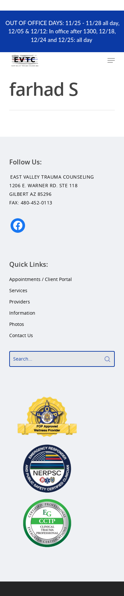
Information (22, 313)
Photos (16, 324)
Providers (19, 301)
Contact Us (21, 335)
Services (18, 290)
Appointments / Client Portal (40, 279)
